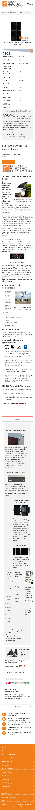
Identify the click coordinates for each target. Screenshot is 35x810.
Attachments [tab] (22, 706)
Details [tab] (23, 419)
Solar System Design (7, 769)
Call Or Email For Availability (11, 154)
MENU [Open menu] (30, 4)
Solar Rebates (6, 786)
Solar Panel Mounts (7, 776)
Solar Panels (5, 765)
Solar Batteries (6, 793)
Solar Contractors (7, 772)
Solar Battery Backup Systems (10, 758)
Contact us (13, 137)
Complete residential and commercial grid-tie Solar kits (19, 728)
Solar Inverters (6, 779)
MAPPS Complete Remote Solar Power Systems (17, 116)
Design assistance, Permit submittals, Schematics (19, 733)
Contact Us (5, 801)
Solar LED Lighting (7, 783)
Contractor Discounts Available (14, 672)
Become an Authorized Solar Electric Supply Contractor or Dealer (19, 719)
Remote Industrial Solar (8, 761)
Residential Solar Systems (9, 751)
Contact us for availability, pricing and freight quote (19, 714)
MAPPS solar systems (24, 201)
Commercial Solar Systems (9, 754)
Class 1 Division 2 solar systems (22, 309)
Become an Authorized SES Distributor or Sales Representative (19, 724)
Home (4, 13)
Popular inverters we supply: (14, 679)
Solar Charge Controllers (8, 797)
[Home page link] (12, 4)
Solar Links (5, 790)
